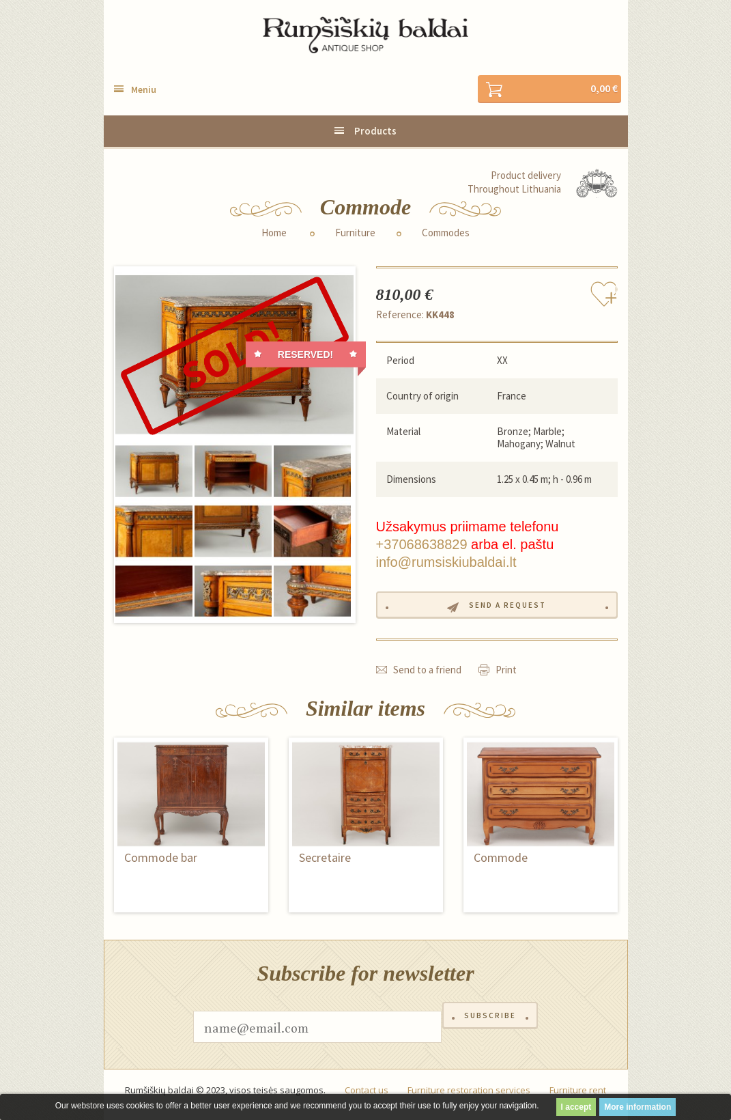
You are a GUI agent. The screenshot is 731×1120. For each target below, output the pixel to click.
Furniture (355, 235)
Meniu (143, 92)
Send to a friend (427, 678)
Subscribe (490, 1035)
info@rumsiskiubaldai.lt (446, 564)
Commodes (446, 235)
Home (274, 235)
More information (637, 1107)
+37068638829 (422, 547)
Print (506, 678)
